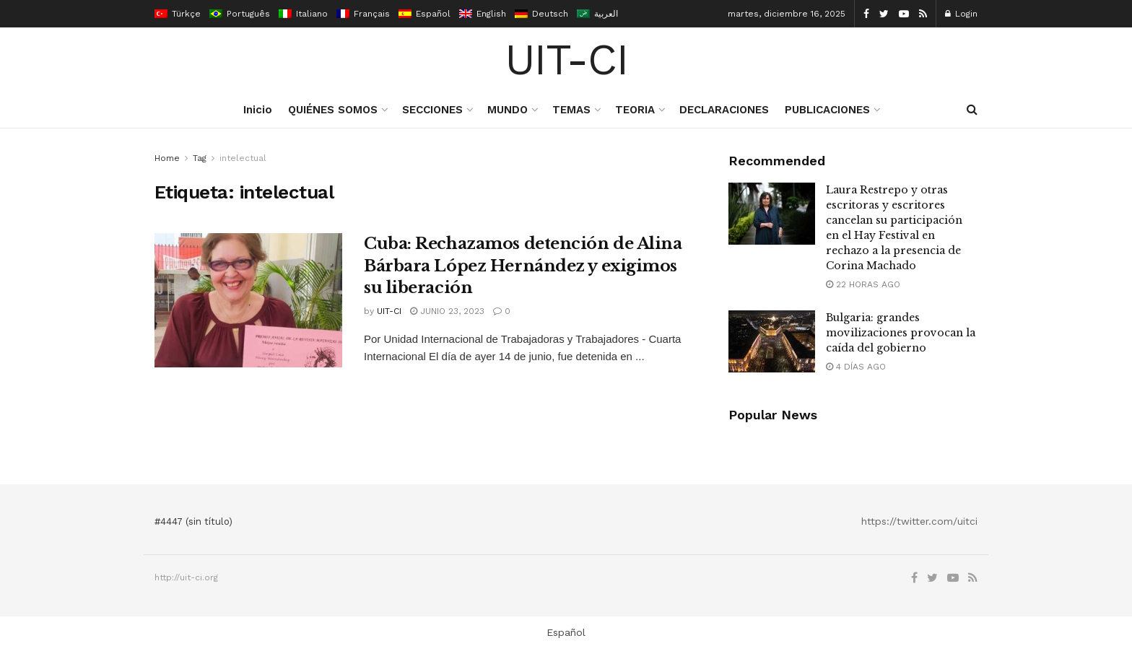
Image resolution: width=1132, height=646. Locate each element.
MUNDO (507, 109)
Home (167, 158)
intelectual (242, 158)
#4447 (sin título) (193, 521)
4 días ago (856, 367)
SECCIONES (432, 109)
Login (961, 14)
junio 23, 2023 (447, 311)
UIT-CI (566, 60)
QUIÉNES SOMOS (333, 109)
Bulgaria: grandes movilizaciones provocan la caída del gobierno (900, 332)
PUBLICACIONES (827, 109)
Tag (199, 158)
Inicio (257, 109)
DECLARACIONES (724, 109)
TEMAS (571, 109)
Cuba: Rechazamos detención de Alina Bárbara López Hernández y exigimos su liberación (523, 266)
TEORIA (635, 109)
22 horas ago (863, 284)
